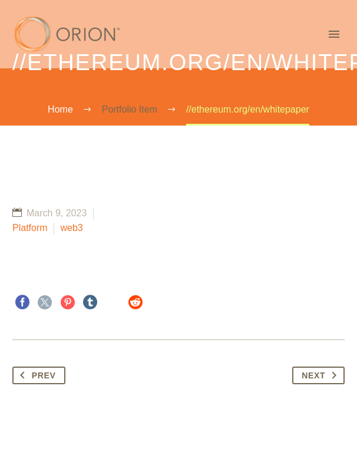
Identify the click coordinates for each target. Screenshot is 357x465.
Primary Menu (334, 34)
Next (322, 375)
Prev (35, 375)
